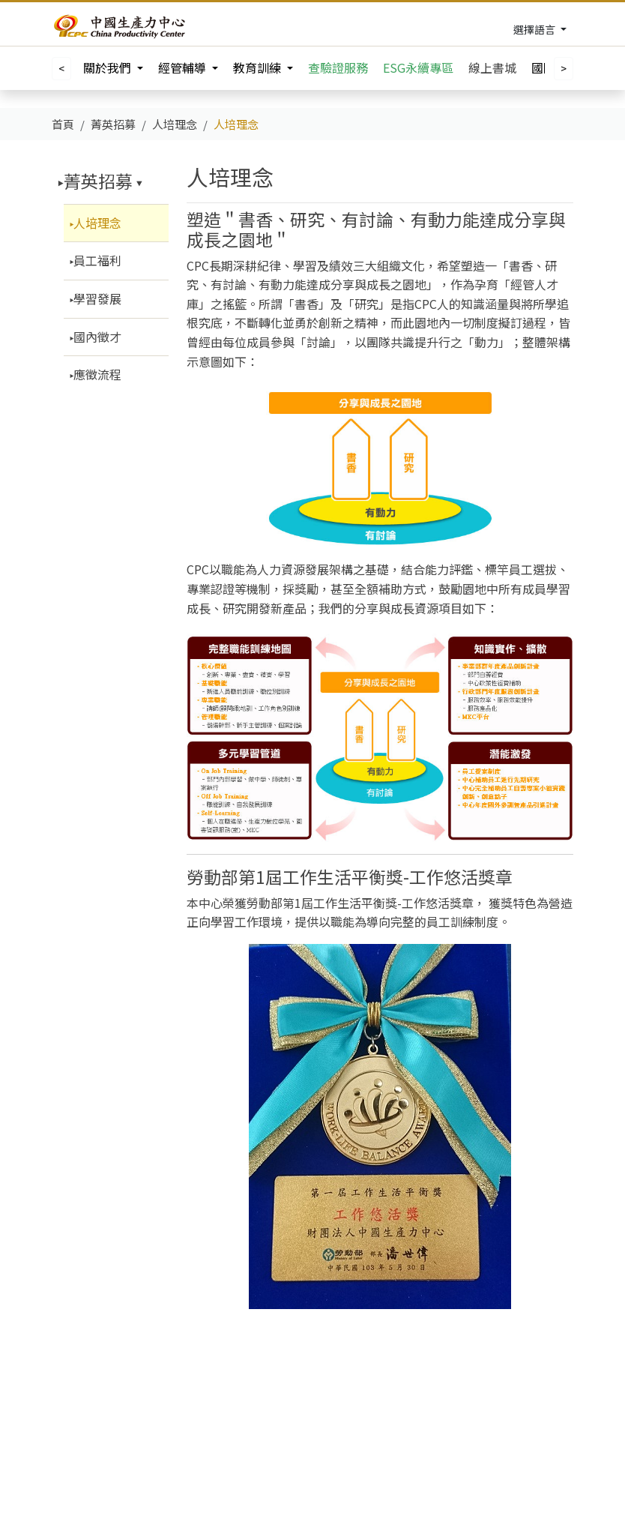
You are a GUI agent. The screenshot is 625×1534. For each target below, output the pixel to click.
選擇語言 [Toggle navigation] (535, 29)
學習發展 (97, 298)
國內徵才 (97, 337)
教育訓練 (258, 67)
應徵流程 (97, 374)
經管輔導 (183, 67)
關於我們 (108, 67)
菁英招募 (98, 180)
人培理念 (97, 223)
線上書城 (492, 67)
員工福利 (97, 260)
